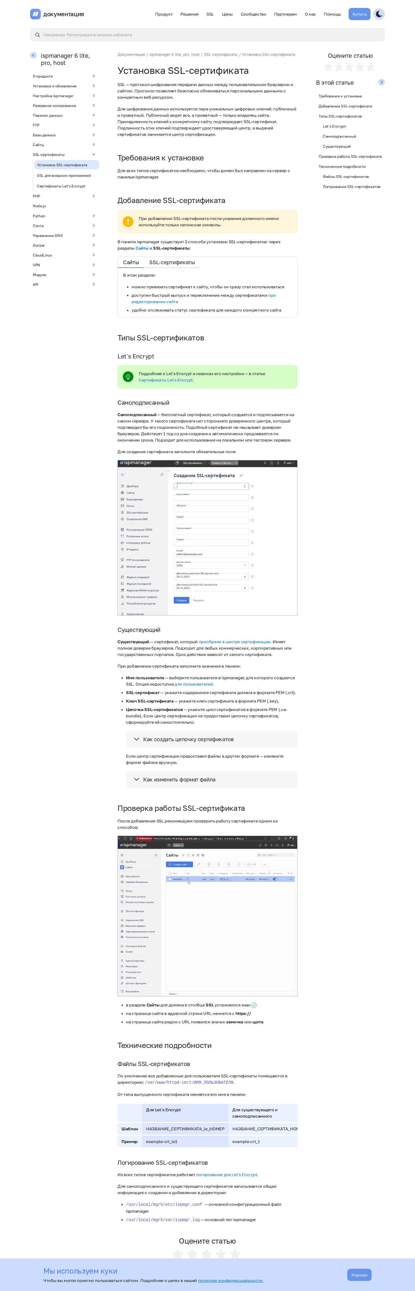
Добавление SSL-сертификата (345, 106)
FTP (64, 125)
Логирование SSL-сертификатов (351, 186)
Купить (360, 14)
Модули (64, 274)
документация (63, 14)
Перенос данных (64, 115)
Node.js (39, 206)
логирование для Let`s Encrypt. (227, 1174)
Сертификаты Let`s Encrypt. (166, 380)
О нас (310, 14)
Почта (64, 225)
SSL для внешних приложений (64, 175)
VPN (64, 264)
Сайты (64, 144)
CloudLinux (64, 255)
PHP (64, 196)
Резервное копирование (64, 105)
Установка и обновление (64, 85)
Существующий (337, 146)
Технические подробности (342, 166)
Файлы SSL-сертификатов (346, 176)
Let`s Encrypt (334, 126)
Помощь (332, 14)
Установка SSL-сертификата (62, 165)
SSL (210, 14)
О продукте (64, 76)
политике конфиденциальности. (231, 1280)
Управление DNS (64, 235)
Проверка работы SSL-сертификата (350, 156)
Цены (227, 14)
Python (64, 215)
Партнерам (285, 14)
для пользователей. (194, 684)
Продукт (164, 14)
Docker (64, 245)
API (64, 284)
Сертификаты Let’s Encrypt (61, 186)
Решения (190, 14)
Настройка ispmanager (64, 95)
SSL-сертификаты (64, 154)
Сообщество (253, 14)
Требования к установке (340, 96)
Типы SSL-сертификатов (340, 116)
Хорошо (359, 1274)
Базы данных (64, 134)
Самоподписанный (339, 136)
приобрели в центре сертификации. (235, 641)
